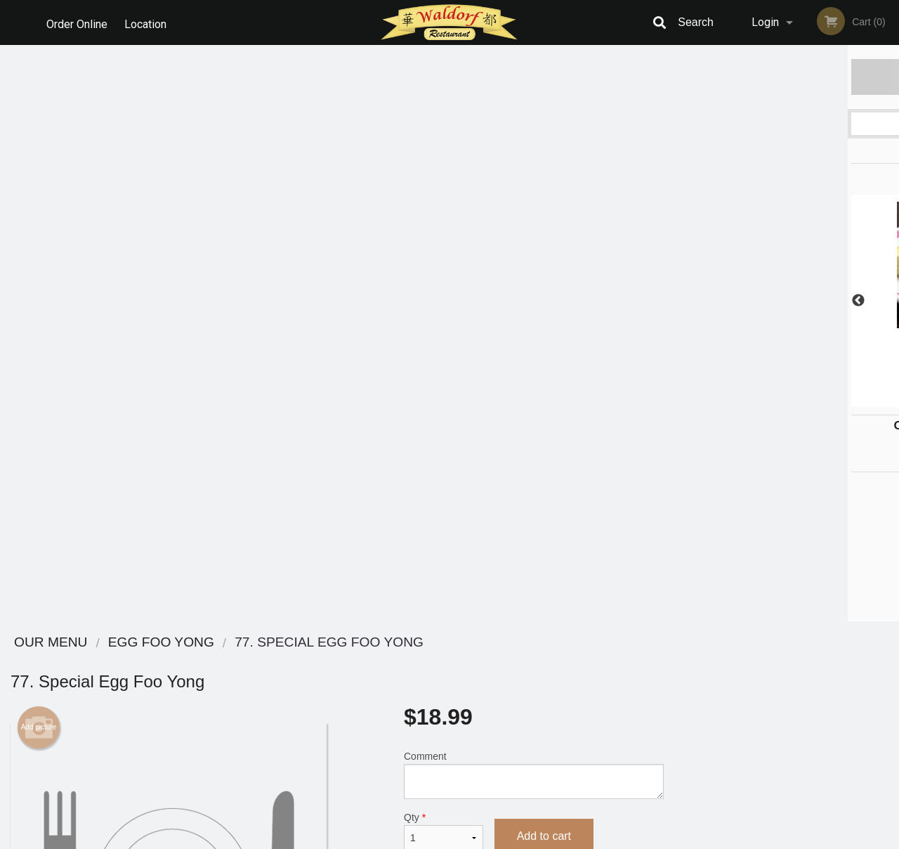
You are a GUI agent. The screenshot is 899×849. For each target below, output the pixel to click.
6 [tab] (839, 400)
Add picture (39, 151)
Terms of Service (473, 839)
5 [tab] (818, 400)
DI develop (471, 801)
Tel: (672, 695)
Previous (685, 301)
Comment (534, 198)
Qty (443, 255)
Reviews (535, 661)
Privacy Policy (546, 695)
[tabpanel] (786, 292)
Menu (413, 661)
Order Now (786, 76)
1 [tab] (734, 400)
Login (765, 22)
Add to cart (544, 260)
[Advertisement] (337, 509)
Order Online (76, 22)
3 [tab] (776, 400)
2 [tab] (755, 400)
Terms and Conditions (561, 678)
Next (888, 301)
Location (148, 22)
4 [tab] (797, 400)
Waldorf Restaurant (177, 643)
